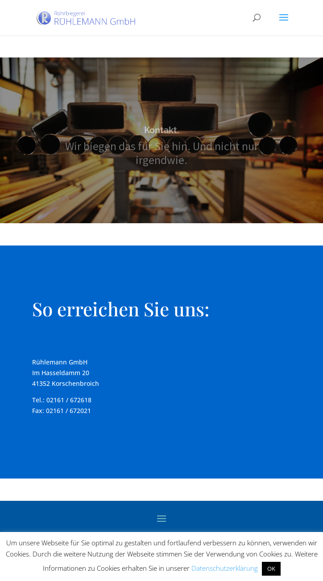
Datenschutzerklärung (224, 568)
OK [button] (271, 569)
